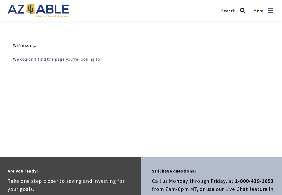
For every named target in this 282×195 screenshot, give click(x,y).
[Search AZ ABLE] (234, 10)
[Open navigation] (270, 11)
